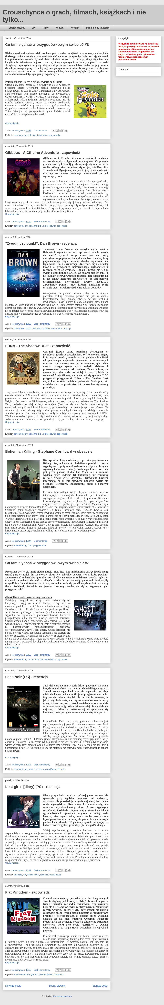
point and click (40, 135)
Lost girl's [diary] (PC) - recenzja (33, 787)
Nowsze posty (13, 985)
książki (29, 328)
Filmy (46, 27)
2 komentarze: (41, 130)
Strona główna (16, 27)
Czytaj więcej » (12, 123)
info (30, 135)
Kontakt (75, 27)
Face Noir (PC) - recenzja (26, 677)
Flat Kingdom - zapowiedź (27, 892)
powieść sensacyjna (52, 328)
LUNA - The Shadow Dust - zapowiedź (37, 346)
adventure (18, 135)
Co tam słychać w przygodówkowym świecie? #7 (47, 563)
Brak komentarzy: (42, 221)
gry (26, 135)
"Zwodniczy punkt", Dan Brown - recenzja (41, 243)
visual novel (55, 874)
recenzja (67, 328)
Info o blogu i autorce (98, 27)
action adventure (22, 974)
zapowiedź (62, 226)
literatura (37, 328)
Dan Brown (19, 328)
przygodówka (54, 135)
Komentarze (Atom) (62, 996)
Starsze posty (100, 985)
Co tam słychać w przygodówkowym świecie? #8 (47, 45)
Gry (33, 27)
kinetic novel (33, 874)
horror (31, 659)
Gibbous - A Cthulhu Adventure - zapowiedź (42, 153)
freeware (18, 874)
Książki (59, 27)
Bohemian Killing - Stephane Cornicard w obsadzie (48, 451)
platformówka (46, 974)
